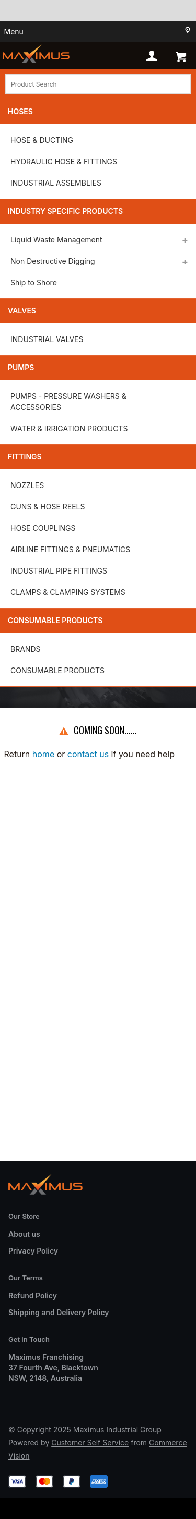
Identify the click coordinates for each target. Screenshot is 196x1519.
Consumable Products (55, 620)
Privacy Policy (33, 1250)
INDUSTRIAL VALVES (46, 339)
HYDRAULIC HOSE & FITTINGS (63, 161)
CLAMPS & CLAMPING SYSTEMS (67, 592)
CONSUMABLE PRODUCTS (57, 670)
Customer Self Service (90, 1442)
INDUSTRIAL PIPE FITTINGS (58, 570)
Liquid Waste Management (56, 239)
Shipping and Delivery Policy (58, 1312)
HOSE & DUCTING (41, 140)
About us (24, 1234)
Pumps (21, 367)
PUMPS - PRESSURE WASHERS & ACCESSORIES (68, 401)
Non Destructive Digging (52, 261)
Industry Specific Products (65, 210)
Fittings (25, 456)
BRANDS (25, 649)
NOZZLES (27, 485)
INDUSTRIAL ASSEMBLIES (55, 182)
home (43, 754)
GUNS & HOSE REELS (47, 506)
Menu (14, 31)
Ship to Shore (33, 282)
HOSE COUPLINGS (42, 528)
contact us (88, 754)
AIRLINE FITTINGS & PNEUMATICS (70, 549)
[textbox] (98, 84)
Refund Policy (32, 1295)
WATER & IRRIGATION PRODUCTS (69, 428)
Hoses (20, 111)
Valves (22, 310)
